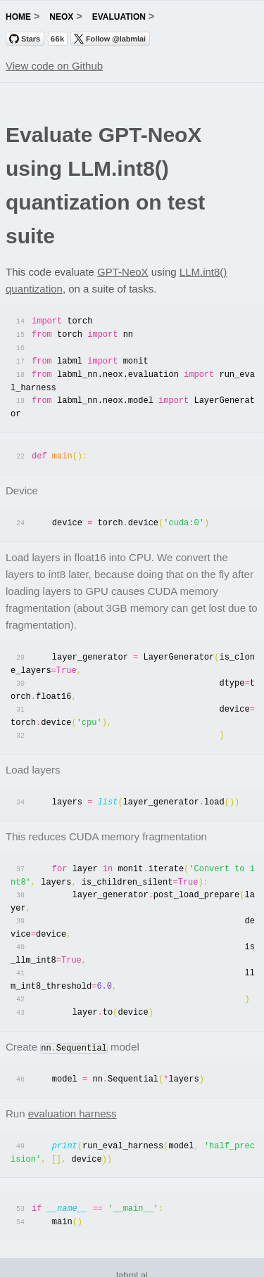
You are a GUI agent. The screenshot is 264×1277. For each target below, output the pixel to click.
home (18, 17)
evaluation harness (72, 1099)
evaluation (119, 17)
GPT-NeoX (123, 272)
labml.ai (132, 1258)
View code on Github (54, 66)
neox (61, 17)
